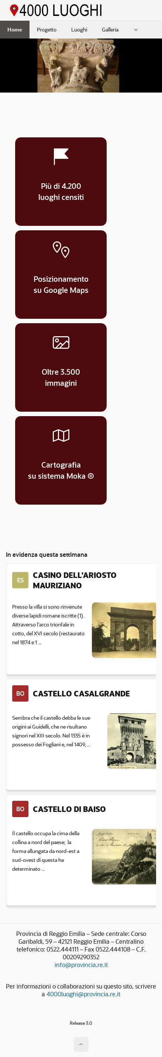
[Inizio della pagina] (81, 1044)
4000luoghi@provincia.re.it (83, 994)
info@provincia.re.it (81, 965)
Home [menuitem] (14, 29)
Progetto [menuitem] (46, 29)
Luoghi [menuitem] (79, 29)
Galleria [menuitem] (110, 29)
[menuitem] (136, 30)
